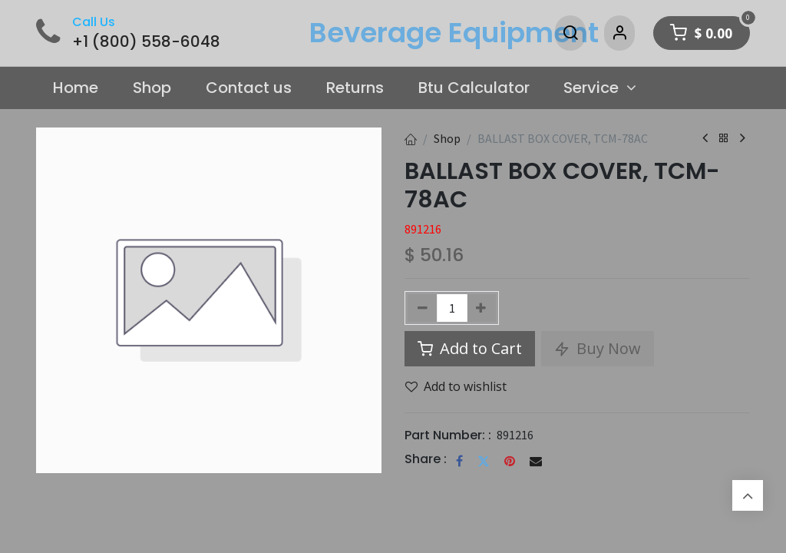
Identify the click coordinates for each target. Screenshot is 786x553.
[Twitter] (483, 461)
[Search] (570, 33)
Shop (447, 138)
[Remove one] (423, 307)
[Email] (536, 461)
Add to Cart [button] (470, 348)
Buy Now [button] (597, 348)
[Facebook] (459, 461)
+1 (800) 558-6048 (146, 41)
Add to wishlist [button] (456, 386)
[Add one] (482, 307)
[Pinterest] (509, 461)
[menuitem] (76, 88)
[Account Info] (619, 33)
